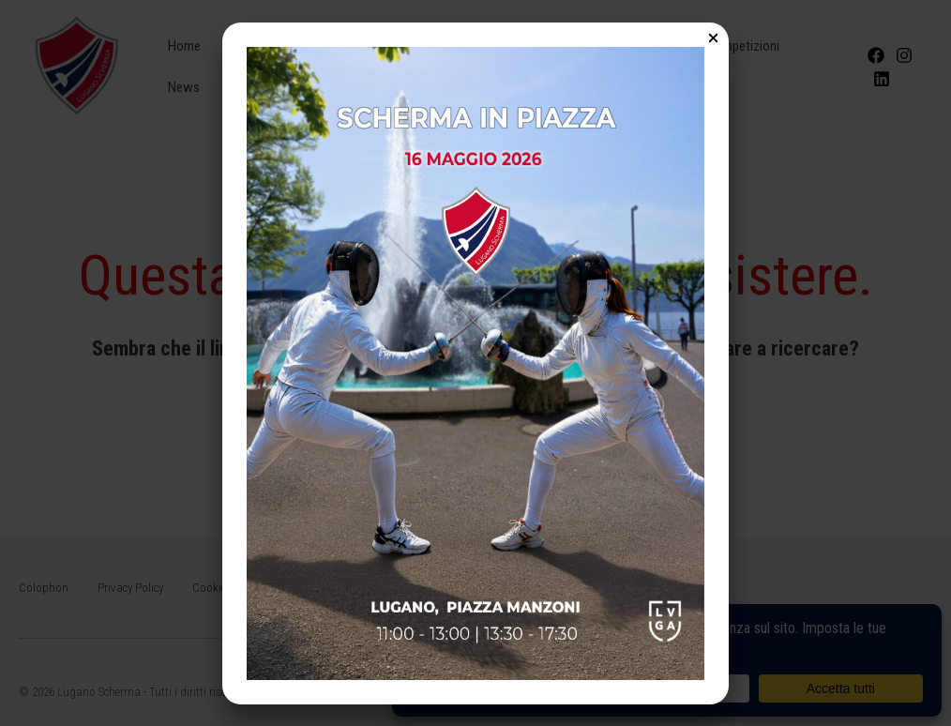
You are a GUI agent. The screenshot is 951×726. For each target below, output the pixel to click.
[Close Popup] (713, 39)
